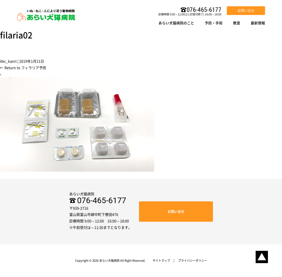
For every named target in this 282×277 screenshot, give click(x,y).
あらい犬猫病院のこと (176, 23)
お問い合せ (246, 10)
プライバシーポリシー (192, 260)
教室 (236, 23)
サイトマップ (161, 260)
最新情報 (258, 23)
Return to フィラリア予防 (23, 68)
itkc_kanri (8, 61)
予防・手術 (214, 23)
